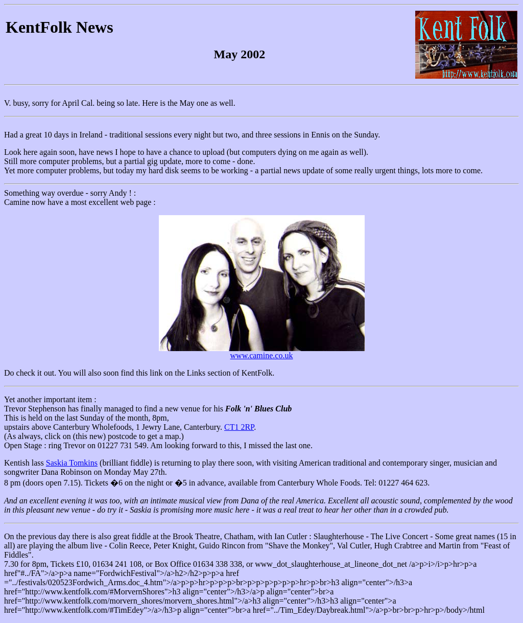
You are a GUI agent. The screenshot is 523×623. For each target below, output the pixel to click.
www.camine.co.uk (261, 355)
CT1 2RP (239, 427)
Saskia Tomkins (72, 462)
